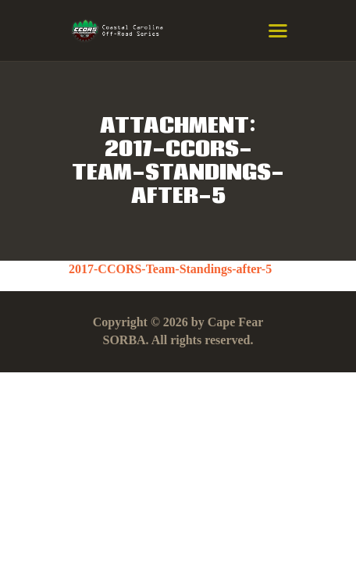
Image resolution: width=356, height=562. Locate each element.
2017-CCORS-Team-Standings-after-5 (170, 269)
